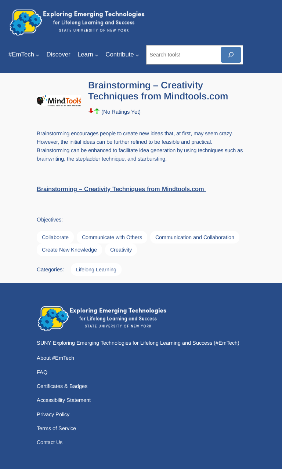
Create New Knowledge (69, 250)
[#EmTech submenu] (37, 54)
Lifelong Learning (96, 269)
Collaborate (55, 237)
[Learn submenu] (96, 54)
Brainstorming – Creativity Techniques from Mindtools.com (121, 189)
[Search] (231, 55)
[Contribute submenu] (137, 54)
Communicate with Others (112, 237)
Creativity (121, 250)
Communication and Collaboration (194, 237)
